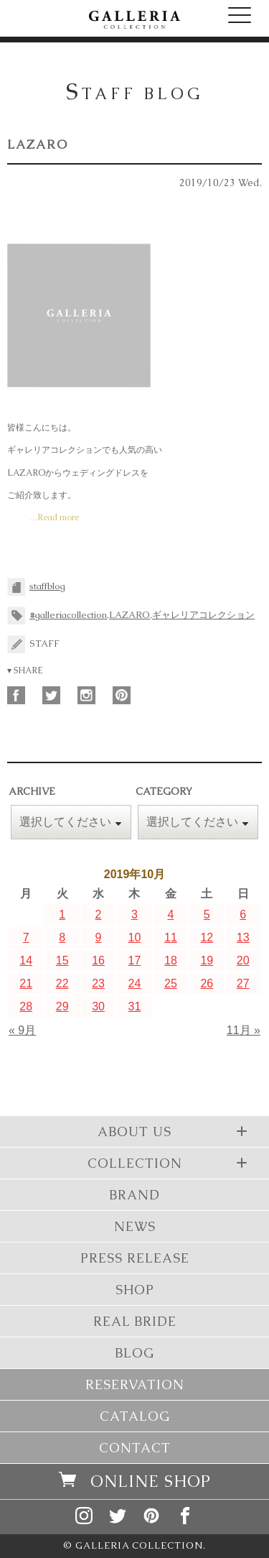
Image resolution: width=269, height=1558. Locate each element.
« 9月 (22, 1030)
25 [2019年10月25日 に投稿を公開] (170, 983)
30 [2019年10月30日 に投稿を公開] (98, 1006)
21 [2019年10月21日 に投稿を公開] (25, 983)
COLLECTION (170, 1162)
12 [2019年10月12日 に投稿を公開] (206, 937)
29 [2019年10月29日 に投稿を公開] (62, 1006)
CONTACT (135, 1447)
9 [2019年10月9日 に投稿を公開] (98, 937)
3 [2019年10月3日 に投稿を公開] (134, 914)
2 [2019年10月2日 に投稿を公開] (98, 914)
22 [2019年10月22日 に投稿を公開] (62, 983)
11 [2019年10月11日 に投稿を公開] (170, 937)
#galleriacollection (68, 615)
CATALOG (135, 1416)
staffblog (47, 586)
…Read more (54, 517)
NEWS (135, 1226)
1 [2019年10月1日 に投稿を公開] (62, 914)
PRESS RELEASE (134, 1258)
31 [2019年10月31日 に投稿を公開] (134, 1006)
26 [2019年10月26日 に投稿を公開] (206, 983)
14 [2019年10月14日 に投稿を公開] (25, 960)
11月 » (243, 1030)
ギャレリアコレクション (203, 615)
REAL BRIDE (134, 1321)
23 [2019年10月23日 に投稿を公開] (98, 983)
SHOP (134, 1289)
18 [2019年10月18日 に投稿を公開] (170, 960)
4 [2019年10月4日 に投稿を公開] (170, 914)
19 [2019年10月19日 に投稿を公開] (206, 960)
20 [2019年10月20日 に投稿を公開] (243, 960)
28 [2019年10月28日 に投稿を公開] (25, 1006)
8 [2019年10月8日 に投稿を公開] (62, 937)
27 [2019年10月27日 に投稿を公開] (243, 983)
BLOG (134, 1353)
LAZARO (37, 144)
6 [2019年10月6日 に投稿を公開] (243, 914)
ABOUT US (174, 1131)
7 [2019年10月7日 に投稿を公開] (26, 937)
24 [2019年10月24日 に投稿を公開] (134, 983)
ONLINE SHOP (135, 1481)
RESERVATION (134, 1384)
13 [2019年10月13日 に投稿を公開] (243, 937)
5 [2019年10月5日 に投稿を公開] (207, 914)
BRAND (134, 1194)
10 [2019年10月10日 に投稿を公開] (134, 937)
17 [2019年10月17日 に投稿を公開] (134, 960)
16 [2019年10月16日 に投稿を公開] (98, 960)
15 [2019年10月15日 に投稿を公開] (62, 960)
